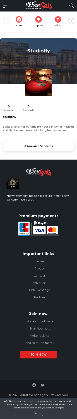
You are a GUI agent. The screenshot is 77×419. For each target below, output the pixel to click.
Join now (39, 354)
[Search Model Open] (71, 5)
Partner (39, 297)
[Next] (71, 21)
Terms (39, 261)
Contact (39, 275)
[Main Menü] (5, 5)
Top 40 (39, 21)
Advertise (39, 283)
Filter (59, 21)
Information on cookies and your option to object (38, 407)
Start (20, 21)
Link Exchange (39, 290)
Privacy (39, 268)
